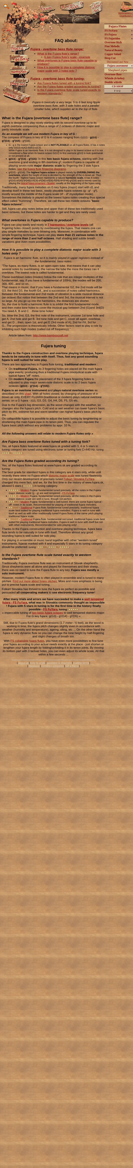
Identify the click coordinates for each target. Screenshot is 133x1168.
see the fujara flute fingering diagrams (41, 169)
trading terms (81, 662)
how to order (37, 662)
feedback (34, 665)
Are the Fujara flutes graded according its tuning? (69, 86)
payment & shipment (59, 662)
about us (23, 662)
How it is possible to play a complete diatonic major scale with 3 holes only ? (66, 69)
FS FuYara (68, 493)
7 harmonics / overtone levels (68, 224)
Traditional (26, 507)
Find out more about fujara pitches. (35, 581)
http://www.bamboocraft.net (50, 335)
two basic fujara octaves (47, 612)
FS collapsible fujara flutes (27, 641)
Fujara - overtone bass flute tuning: (57, 78)
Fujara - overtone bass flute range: (57, 49)
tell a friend (72, 665)
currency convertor (52, 665)
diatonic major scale (61, 475)
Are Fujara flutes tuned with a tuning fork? (64, 83)
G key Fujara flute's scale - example (67, 57)
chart (28, 393)
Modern (25, 490)
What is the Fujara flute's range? (58, 53)
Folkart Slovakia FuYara (79, 479)
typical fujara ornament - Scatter (38, 183)
